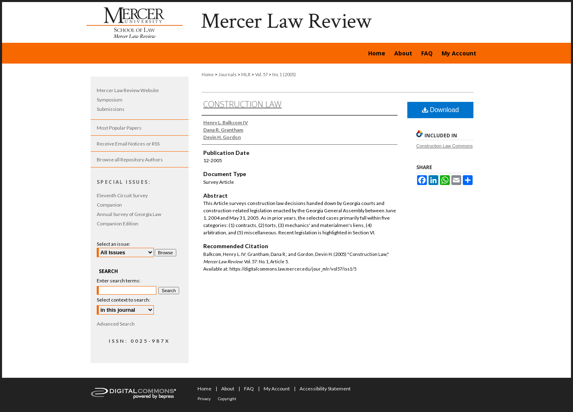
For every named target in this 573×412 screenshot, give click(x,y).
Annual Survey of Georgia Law (129, 214)
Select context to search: (123, 300)
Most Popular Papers (119, 128)
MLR (246, 74)
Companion (109, 205)
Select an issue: (113, 244)
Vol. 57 (261, 74)
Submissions (110, 109)
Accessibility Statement (325, 389)
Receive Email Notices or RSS (128, 144)
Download (440, 109)
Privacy (204, 398)
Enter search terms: (118, 281)
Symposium (109, 100)
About (227, 389)
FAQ (249, 389)
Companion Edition (117, 223)
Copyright (227, 398)
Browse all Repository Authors (130, 159)
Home (208, 74)
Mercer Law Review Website (128, 90)
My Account (277, 389)
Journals (227, 74)
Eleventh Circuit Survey (122, 195)
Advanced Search (116, 324)
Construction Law (242, 104)
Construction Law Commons (444, 145)
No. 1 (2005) (284, 74)
